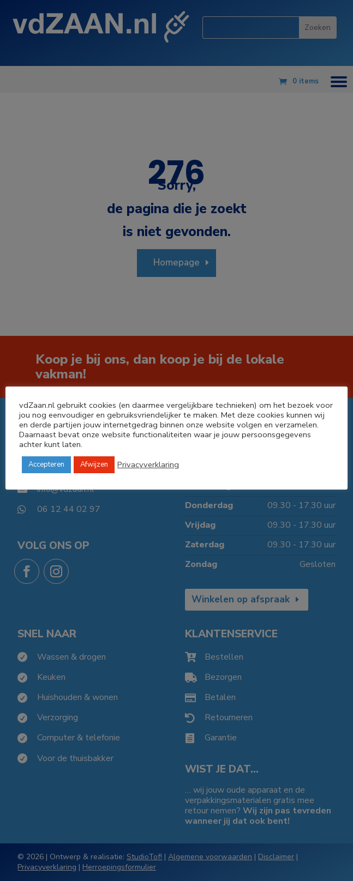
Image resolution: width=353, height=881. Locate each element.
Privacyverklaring (148, 464)
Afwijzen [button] (94, 464)
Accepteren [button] (46, 464)
